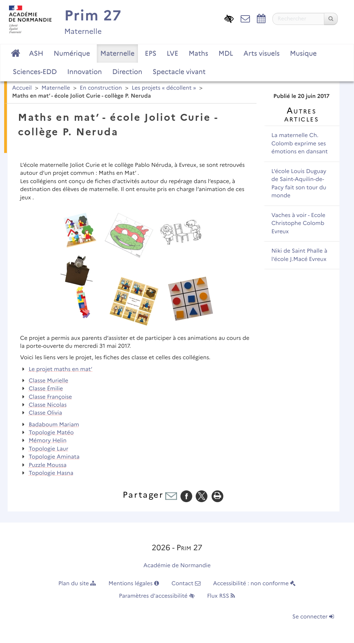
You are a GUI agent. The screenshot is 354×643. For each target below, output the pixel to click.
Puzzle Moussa (48, 465)
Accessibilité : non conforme (254, 583)
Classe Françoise (50, 397)
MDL (225, 53)
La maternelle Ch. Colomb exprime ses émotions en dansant (299, 143)
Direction (127, 71)
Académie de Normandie (177, 565)
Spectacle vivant (178, 71)
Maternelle (117, 53)
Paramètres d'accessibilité (157, 596)
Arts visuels (261, 53)
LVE (172, 53)
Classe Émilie (46, 389)
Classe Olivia (45, 413)
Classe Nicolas (48, 405)
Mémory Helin (48, 440)
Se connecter (313, 617)
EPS (150, 53)
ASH (36, 53)
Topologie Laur (48, 449)
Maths (198, 53)
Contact (186, 583)
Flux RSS (221, 596)
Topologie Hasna (51, 473)
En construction (101, 88)
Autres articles (301, 115)
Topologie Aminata (54, 457)
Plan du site (77, 583)
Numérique (72, 53)
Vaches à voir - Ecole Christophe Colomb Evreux (298, 223)
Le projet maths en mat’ (60, 369)
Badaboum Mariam (54, 425)
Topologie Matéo (51, 432)
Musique (303, 53)
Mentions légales (134, 583)
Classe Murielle (48, 381)
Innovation (84, 71)
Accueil (22, 88)
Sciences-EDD (35, 71)
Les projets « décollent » (164, 88)
